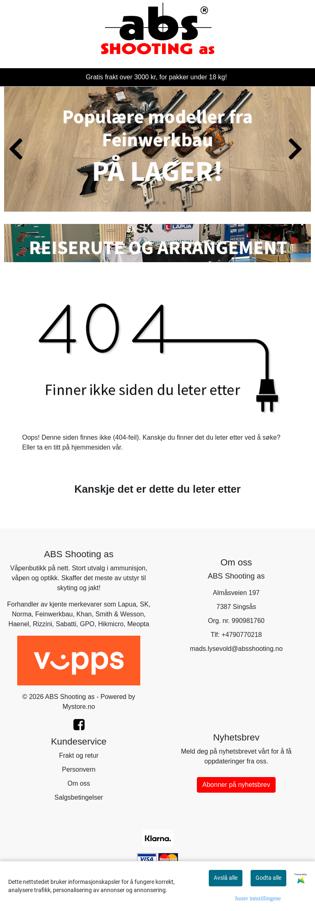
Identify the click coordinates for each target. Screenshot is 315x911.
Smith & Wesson (120, 614)
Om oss (78, 783)
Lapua (127, 604)
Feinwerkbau (54, 614)
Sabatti (66, 623)
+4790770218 (241, 634)
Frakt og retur (78, 755)
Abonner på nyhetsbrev (236, 784)
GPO (87, 623)
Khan (83, 614)
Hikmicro (110, 623)
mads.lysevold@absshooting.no (236, 648)
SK (144, 604)
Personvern (79, 769)
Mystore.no (78, 706)
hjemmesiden (90, 447)
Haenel (18, 623)
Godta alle (268, 877)
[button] (151, 203)
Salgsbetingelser (79, 797)
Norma (22, 614)
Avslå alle (225, 877)
